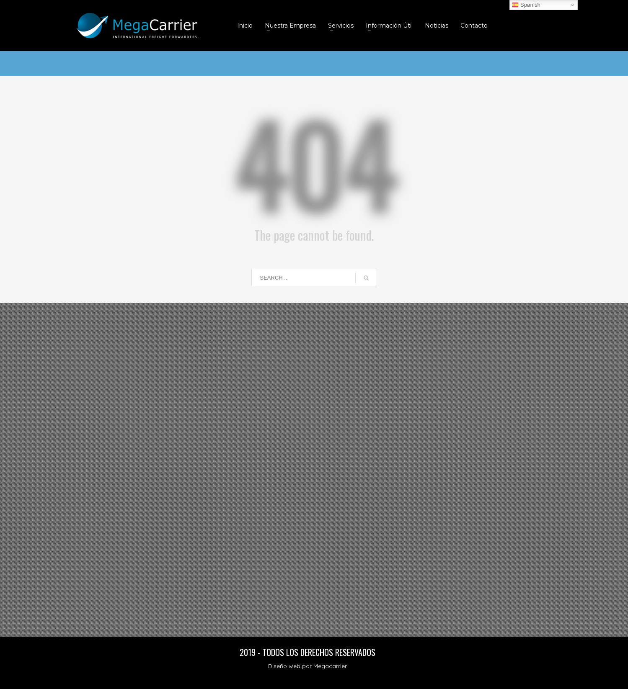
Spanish (526, 5)
